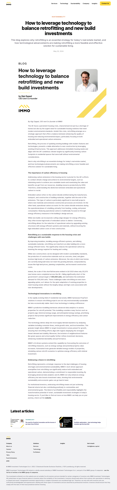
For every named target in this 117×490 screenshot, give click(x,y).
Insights (62, 443)
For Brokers (36, 452)
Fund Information (11, 458)
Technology (36, 449)
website (48, 398)
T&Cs (8, 455)
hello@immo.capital (93, 446)
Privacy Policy (10, 452)
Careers (8, 449)
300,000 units (56, 277)
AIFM (7, 461)
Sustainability (75, 3)
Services (35, 446)
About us (9, 446)
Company (86, 3)
